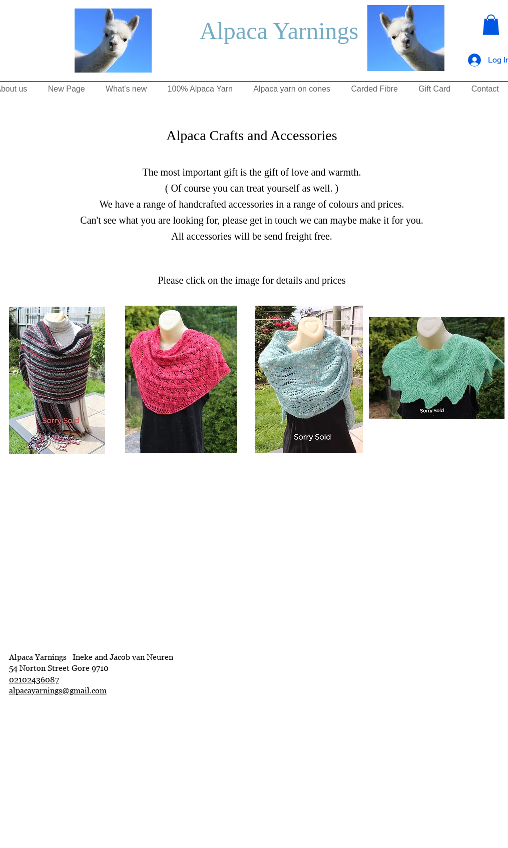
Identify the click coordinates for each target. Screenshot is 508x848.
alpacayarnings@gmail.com (58, 690)
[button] (490, 25)
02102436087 (34, 679)
